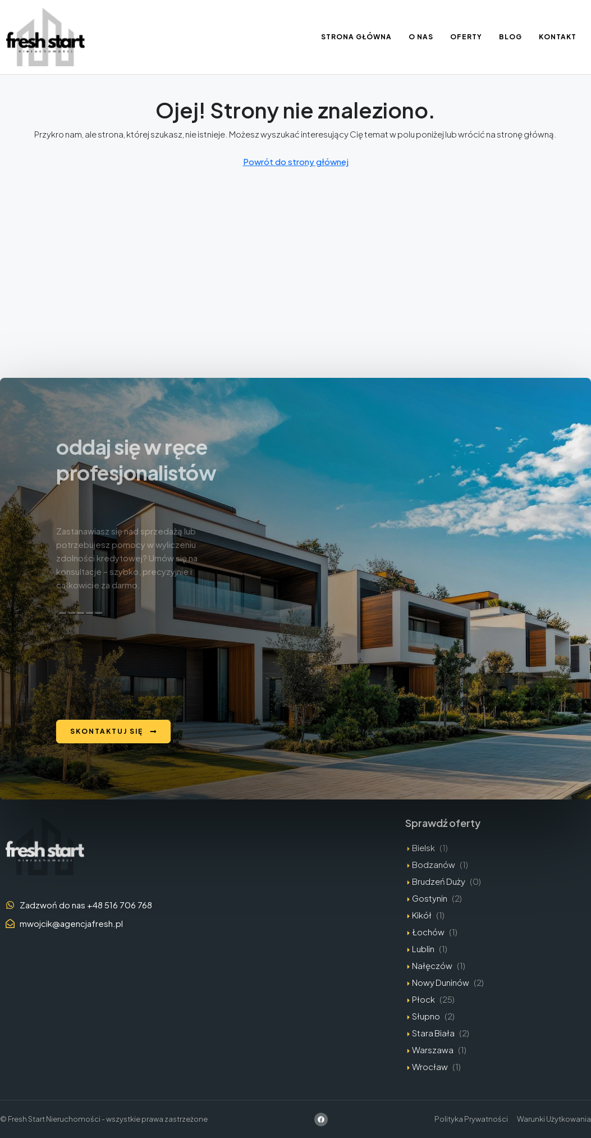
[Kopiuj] (62, 613)
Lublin (423, 948)
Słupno (426, 1016)
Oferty (466, 37)
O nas (421, 37)
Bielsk (423, 847)
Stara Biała (433, 1032)
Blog (510, 37)
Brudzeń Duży (438, 881)
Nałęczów (432, 965)
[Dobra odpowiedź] (71, 613)
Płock (423, 999)
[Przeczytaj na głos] (89, 613)
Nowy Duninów (440, 982)
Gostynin (429, 898)
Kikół (422, 915)
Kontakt (557, 37)
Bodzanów (433, 864)
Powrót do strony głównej (296, 161)
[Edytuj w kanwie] (98, 613)
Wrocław (430, 1066)
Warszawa (432, 1049)
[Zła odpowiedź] (80, 613)
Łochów (428, 931)
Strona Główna (356, 37)
